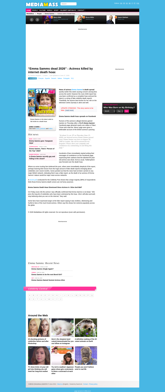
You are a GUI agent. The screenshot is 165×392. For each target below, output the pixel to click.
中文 (137, 3)
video (50, 128)
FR (124, 3)
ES (127, 3)
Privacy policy (93, 384)
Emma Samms (49, 14)
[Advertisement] (82, 46)
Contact (81, 10)
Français (41, 78)
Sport (56, 10)
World (49, 10)
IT (132, 3)
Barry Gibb (57, 17)
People (35, 10)
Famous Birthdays (110, 105)
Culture (42, 10)
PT (134, 3)
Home (28, 10)
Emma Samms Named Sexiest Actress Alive (48, 280)
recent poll (33, 180)
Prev (31, 20)
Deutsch (53, 78)
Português (66, 78)
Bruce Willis (90, 17)
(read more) (69, 110)
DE (130, 3)
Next (37, 20)
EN (121, 3)
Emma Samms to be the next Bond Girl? (47, 274)
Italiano (60, 78)
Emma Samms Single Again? (43, 269)
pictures (43, 128)
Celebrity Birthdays (68, 10)
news (37, 128)
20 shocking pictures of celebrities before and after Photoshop (38, 341)
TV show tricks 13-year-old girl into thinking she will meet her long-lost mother (38, 369)
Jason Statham (123, 17)
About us (60, 384)
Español (47, 78)
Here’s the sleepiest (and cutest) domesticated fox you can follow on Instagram (62, 341)
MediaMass (30, 14)
